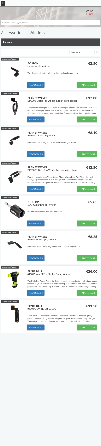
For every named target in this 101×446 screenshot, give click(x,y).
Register (85, 3)
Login (96, 3)
